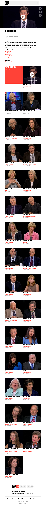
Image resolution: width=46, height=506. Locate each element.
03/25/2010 (9, 164)
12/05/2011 (28, 242)
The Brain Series (9, 62)
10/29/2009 (13, 112)
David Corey (8, 51)
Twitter (40, 12)
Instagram (28, 486)
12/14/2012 (27, 372)
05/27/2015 (32, 451)
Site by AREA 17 (23, 503)
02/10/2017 (11, 476)
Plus (40, 15)
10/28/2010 (29, 216)
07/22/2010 (30, 190)
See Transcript (13, 37)
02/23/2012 (30, 268)
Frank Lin (7, 57)
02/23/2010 (29, 138)
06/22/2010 (9, 190)
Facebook (40, 8)
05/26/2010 (29, 164)
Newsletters (33, 499)
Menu (40, 3)
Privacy (14, 499)
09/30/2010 (10, 216)
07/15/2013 (12, 398)
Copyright (20, 499)
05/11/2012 (27, 294)
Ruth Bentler (8, 54)
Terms (9, 499)
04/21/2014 (27, 398)
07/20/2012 (9, 346)
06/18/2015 (28, 424)
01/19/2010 (11, 138)
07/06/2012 (29, 346)
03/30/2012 (9, 294)
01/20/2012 (9, 268)
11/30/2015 (14, 451)
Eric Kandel (7, 53)
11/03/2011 (13, 242)
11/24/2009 (29, 112)
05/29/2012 (11, 320)
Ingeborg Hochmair (9, 56)
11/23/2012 (9, 372)
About (26, 499)
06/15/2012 (28, 320)
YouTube (32, 486)
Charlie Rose (7, 3)
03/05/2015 (11, 424)
